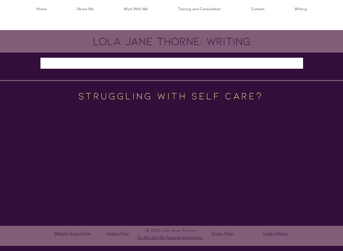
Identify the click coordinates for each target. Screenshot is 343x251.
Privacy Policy (222, 233)
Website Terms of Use (72, 233)
